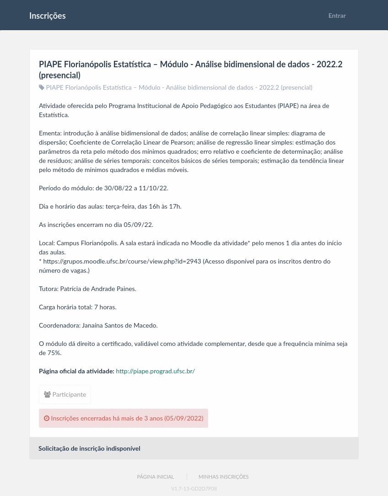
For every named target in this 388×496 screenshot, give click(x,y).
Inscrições (47, 16)
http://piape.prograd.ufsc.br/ (155, 371)
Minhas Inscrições (223, 477)
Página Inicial (155, 477)
